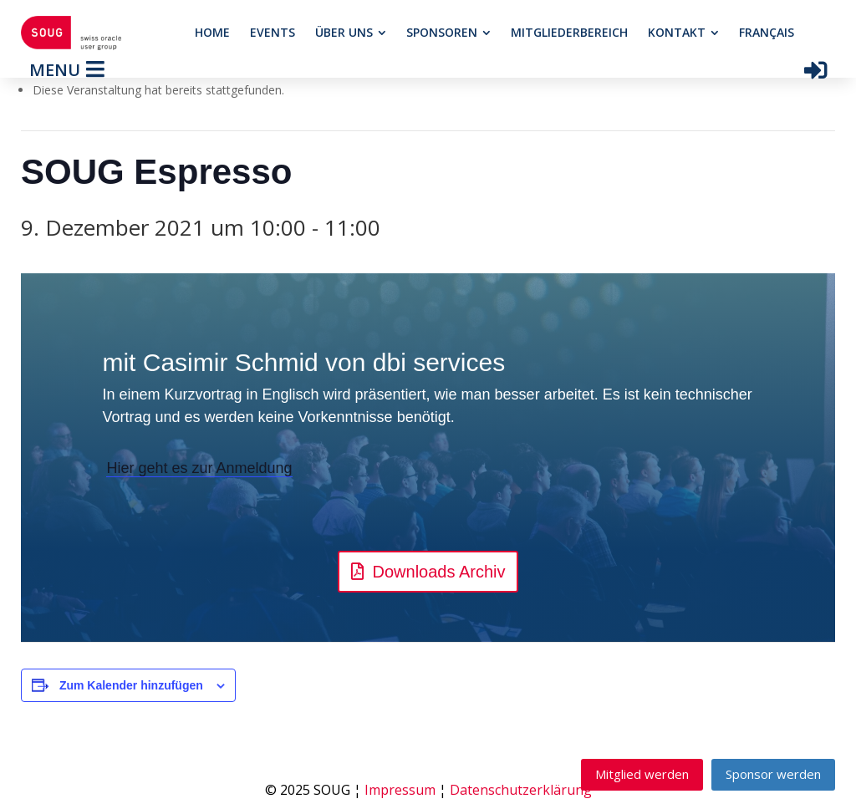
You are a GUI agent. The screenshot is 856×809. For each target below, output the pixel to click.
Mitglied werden (642, 774)
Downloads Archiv (439, 571)
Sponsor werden (773, 774)
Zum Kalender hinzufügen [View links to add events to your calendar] (131, 685)
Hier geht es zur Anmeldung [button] (199, 468)
